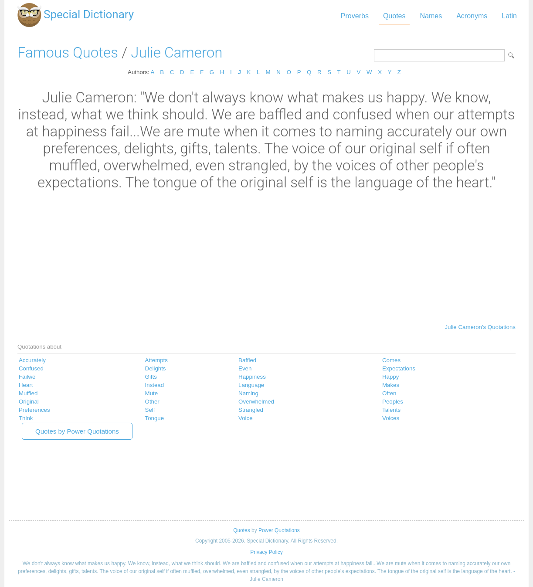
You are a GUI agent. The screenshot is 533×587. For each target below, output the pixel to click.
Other (152, 401)
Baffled (247, 360)
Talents (391, 410)
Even (244, 368)
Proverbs (355, 16)
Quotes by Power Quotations (77, 431)
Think (26, 418)
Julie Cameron (176, 52)
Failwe (27, 376)
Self (150, 410)
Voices (390, 418)
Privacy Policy (266, 552)
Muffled (28, 393)
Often (389, 393)
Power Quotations (279, 530)
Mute (151, 393)
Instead (154, 385)
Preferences (34, 410)
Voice (245, 418)
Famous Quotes (67, 52)
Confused (31, 368)
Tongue (154, 418)
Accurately (32, 360)
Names (431, 16)
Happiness (252, 376)
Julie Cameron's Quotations (480, 327)
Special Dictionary (89, 14)
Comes (391, 360)
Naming (248, 393)
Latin (509, 16)
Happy (390, 376)
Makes (390, 385)
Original (29, 401)
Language (251, 385)
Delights (155, 368)
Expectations (398, 368)
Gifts (151, 376)
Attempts (156, 360)
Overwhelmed (256, 401)
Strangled (250, 410)
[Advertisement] (266, 256)
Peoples (392, 401)
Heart (26, 385)
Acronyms (471, 16)
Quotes (394, 16)
